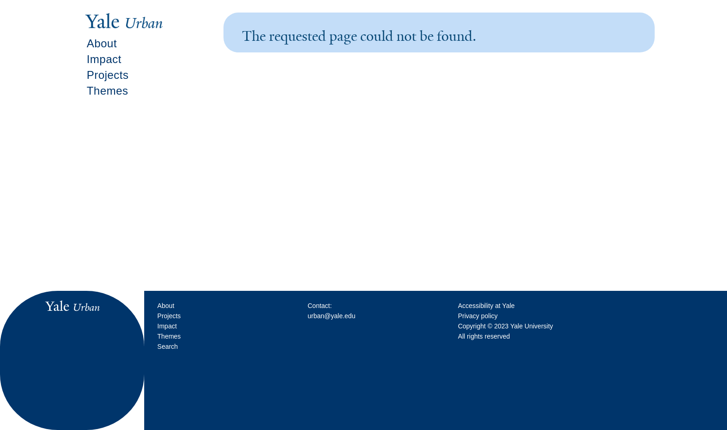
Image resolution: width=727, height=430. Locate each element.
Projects (108, 75)
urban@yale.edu (331, 316)
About (102, 43)
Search (167, 346)
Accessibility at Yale (486, 305)
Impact (104, 59)
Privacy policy (478, 316)
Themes (107, 90)
